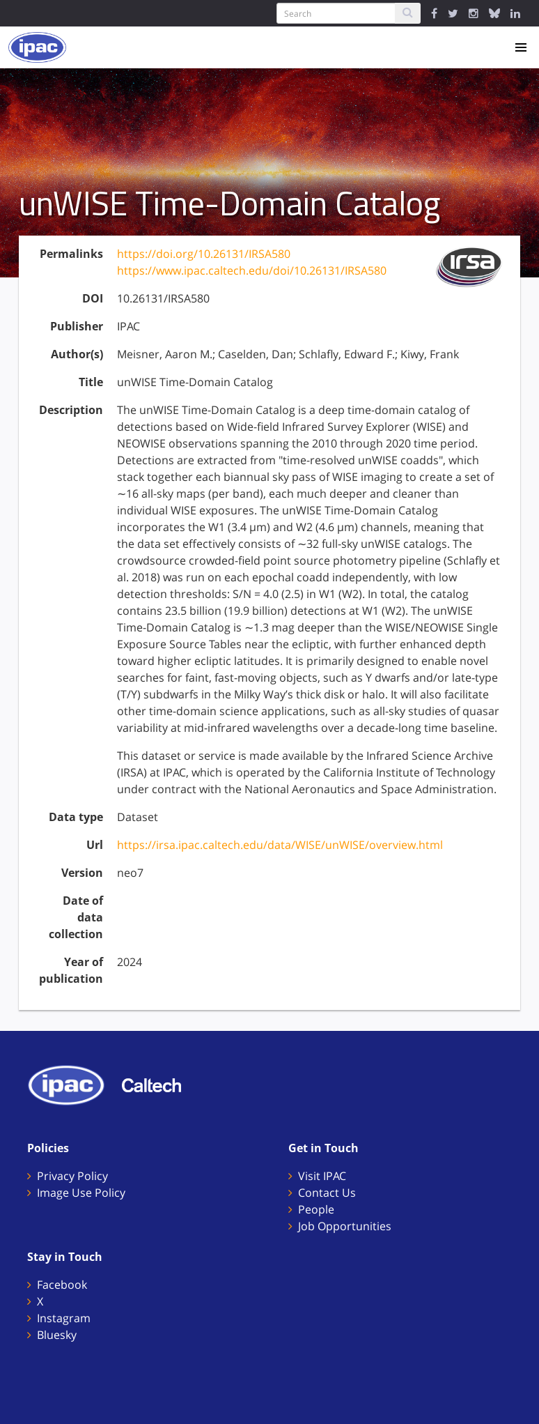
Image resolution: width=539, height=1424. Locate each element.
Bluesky (57, 1334)
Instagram (64, 1318)
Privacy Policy (72, 1176)
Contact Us (327, 1192)
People (316, 1209)
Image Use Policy (81, 1192)
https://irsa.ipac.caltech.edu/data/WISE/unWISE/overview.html (280, 844)
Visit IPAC (322, 1176)
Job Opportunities (344, 1226)
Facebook (62, 1284)
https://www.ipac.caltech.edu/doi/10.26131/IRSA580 (251, 270)
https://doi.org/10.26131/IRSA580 (203, 253)
